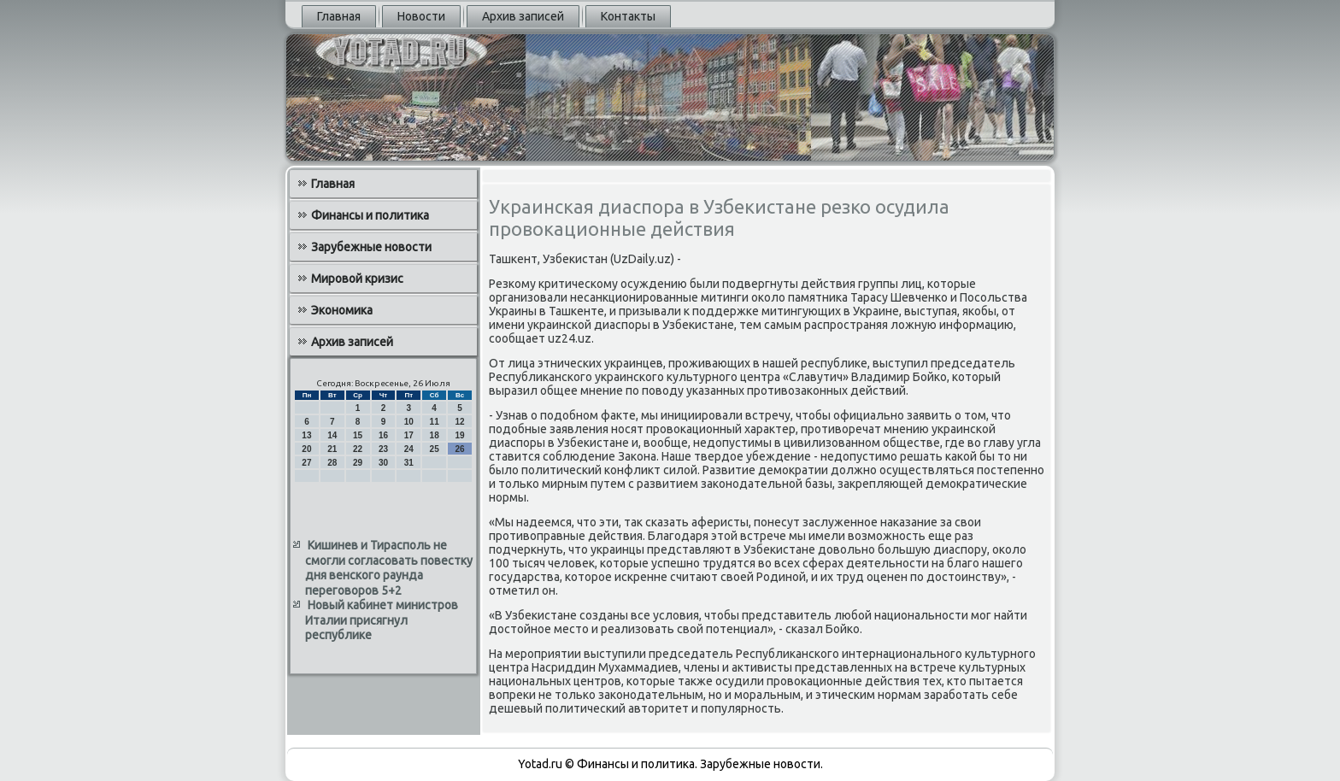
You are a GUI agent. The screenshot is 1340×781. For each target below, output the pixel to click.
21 (332, 449)
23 (383, 449)
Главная (339, 16)
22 (357, 449)
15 (357, 435)
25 (434, 449)
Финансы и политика (370, 215)
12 (459, 421)
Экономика (342, 310)
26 (459, 449)
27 (306, 462)
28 (332, 462)
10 (409, 421)
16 (383, 435)
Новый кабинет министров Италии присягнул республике (381, 620)
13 (306, 435)
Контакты (628, 16)
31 (409, 462)
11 (434, 421)
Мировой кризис (357, 278)
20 (306, 449)
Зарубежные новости (371, 247)
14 (332, 435)
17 (409, 435)
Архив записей (523, 16)
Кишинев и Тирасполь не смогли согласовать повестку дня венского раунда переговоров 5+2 (389, 567)
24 (409, 449)
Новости (421, 16)
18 (434, 435)
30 (383, 462)
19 (459, 435)
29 (357, 462)
